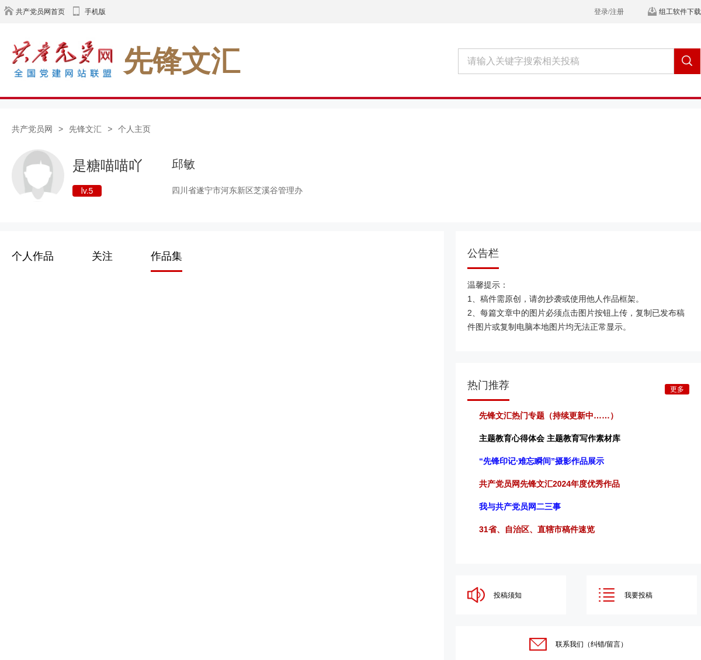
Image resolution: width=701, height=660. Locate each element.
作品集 (166, 256)
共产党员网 (32, 129)
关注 (102, 256)
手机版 (95, 12)
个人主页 (134, 129)
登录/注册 (609, 12)
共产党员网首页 (40, 12)
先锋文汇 (85, 129)
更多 (677, 389)
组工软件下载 (680, 12)
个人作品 (33, 256)
